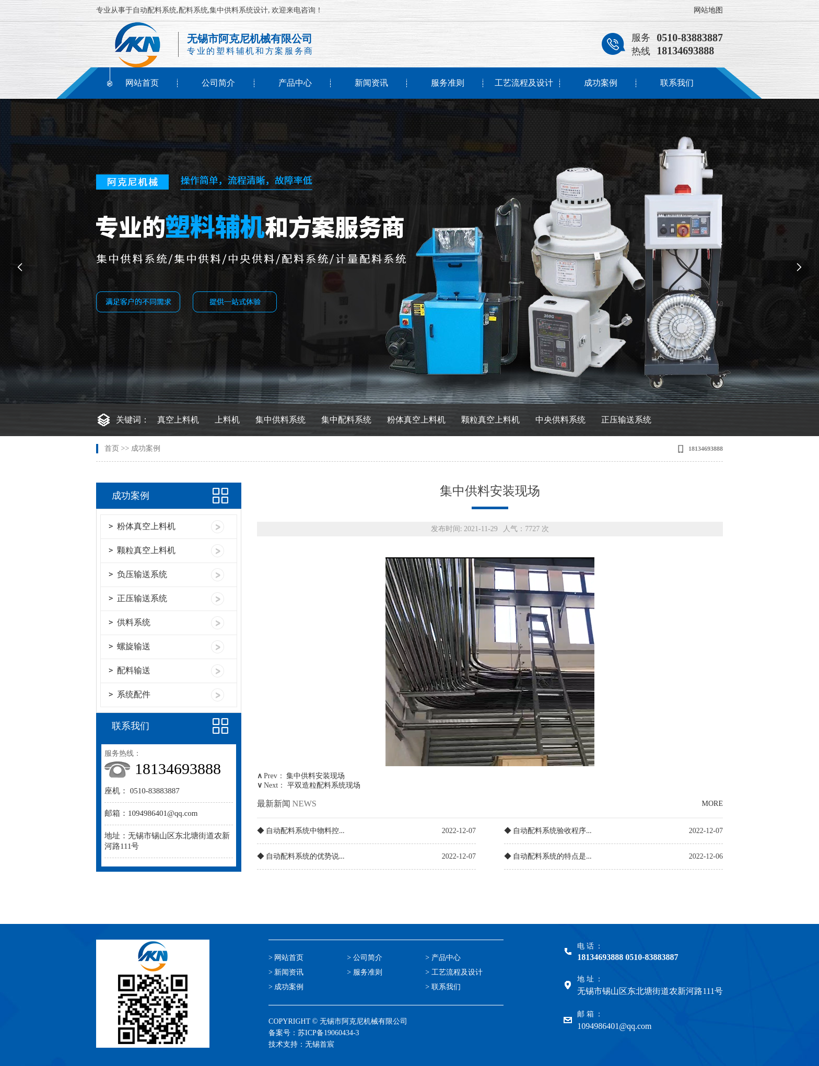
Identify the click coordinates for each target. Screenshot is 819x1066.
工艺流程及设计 (524, 82)
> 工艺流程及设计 (453, 972)
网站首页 (142, 82)
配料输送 (133, 670)
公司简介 (218, 82)
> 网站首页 (285, 958)
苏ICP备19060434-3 (328, 1033)
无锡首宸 (319, 1044)
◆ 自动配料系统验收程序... (548, 831)
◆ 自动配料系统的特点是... (548, 856)
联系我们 (677, 82)
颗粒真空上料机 (490, 419)
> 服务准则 (364, 972)
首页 (111, 448)
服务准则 (447, 82)
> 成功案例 (285, 987)
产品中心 (295, 82)
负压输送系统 (142, 574)
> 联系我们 (442, 987)
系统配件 (133, 694)
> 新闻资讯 (285, 972)
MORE (712, 803)
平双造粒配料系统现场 (323, 785)
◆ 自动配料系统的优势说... (301, 856)
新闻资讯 (371, 82)
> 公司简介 (364, 958)
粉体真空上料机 (416, 419)
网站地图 (708, 10)
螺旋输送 (133, 646)
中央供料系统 (560, 419)
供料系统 (133, 622)
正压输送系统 (626, 419)
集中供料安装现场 (315, 776)
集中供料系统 (280, 419)
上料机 (227, 419)
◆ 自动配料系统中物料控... (301, 831)
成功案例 (600, 82)
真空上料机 (178, 419)
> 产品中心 (442, 958)
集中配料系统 (346, 419)
